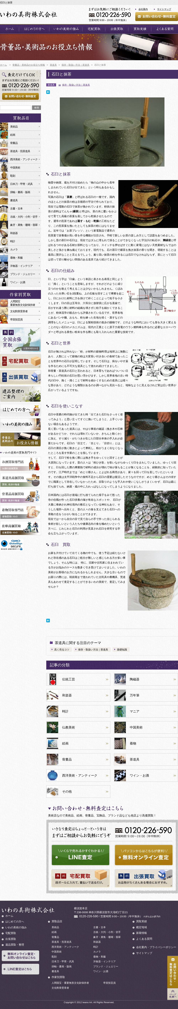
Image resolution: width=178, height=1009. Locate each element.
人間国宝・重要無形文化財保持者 (70, 982)
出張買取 (10, 938)
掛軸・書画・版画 (20, 192)
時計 (12, 241)
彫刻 (12, 175)
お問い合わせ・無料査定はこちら (172, 972)
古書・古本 (16, 208)
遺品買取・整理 (14, 944)
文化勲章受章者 (19, 311)
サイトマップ (164, 9)
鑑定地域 (141, 927)
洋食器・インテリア (21, 265)
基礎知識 (122, 649)
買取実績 (141, 921)
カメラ (14, 249)
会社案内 (143, 9)
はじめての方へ (14, 921)
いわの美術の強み (16, 927)
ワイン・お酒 (17, 282)
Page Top (172, 994)
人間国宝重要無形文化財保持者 (22, 303)
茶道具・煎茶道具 (20, 151)
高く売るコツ (61, 649)
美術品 (14, 126)
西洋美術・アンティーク (24, 159)
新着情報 (141, 932)
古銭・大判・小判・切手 (24, 216)
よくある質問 (144, 938)
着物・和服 (16, 257)
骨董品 (14, 142)
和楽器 (14, 233)
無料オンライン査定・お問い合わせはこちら (20, 955)
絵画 (12, 134)
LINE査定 (20, 969)
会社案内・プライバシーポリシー (156, 947)
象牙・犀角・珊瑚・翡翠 (24, 224)
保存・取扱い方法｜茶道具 (76, 85)
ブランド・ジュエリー (22, 274)
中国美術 (15, 167)
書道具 (14, 200)
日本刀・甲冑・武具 (21, 183)
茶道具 (51, 85)
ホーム (9, 915)
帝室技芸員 (16, 319)
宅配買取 (10, 933)
